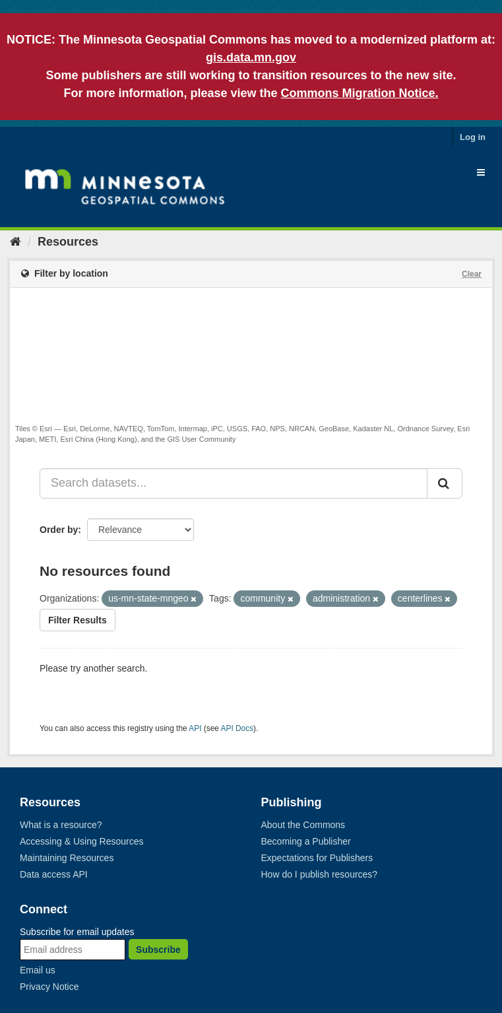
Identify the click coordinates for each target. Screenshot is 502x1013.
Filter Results (77, 620)
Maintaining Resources (66, 858)
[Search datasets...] (233, 483)
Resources (68, 241)
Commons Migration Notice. (360, 93)
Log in (473, 137)
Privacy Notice (49, 986)
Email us (37, 970)
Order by (59, 529)
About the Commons (303, 825)
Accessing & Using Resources (82, 841)
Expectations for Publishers (317, 858)
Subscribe (158, 949)
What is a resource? (61, 825)
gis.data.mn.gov (251, 57)
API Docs (237, 728)
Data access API (54, 874)
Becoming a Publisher (306, 841)
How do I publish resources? (319, 874)
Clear (472, 274)
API (195, 728)
